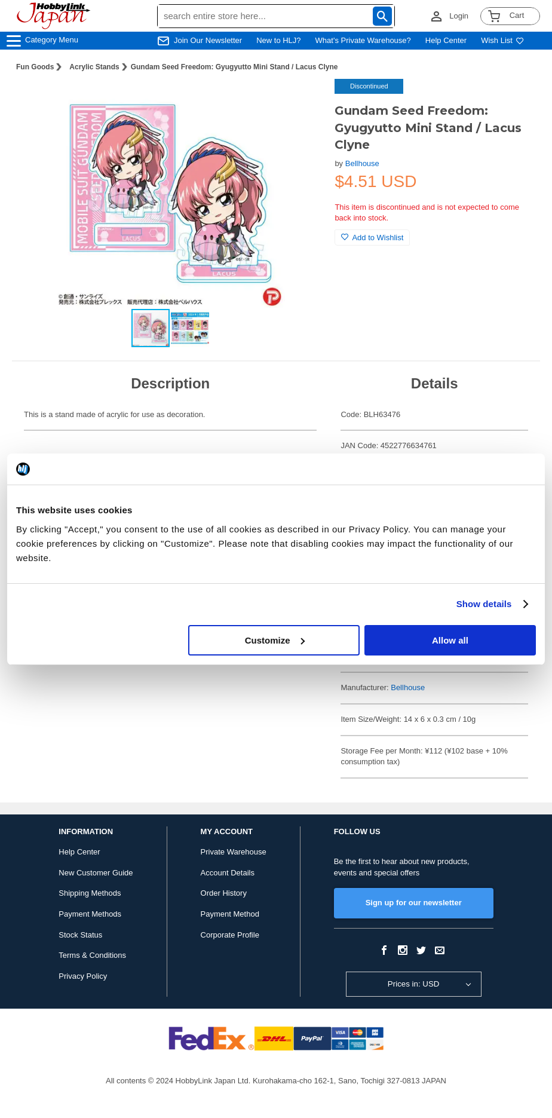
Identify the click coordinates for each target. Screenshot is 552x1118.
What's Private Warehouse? (363, 40)
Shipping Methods (90, 893)
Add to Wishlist (372, 237)
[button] (301, 100)
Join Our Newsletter (208, 40)
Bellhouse (362, 163)
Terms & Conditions (92, 955)
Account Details (227, 872)
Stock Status (80, 934)
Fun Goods (35, 67)
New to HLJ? (278, 40)
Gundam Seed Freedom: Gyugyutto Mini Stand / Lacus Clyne (234, 67)
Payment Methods (90, 913)
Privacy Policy (83, 976)
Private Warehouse (233, 851)
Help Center (446, 40)
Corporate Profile (230, 934)
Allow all (450, 640)
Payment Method (230, 913)
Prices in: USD (414, 983)
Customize (275, 640)
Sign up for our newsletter (414, 902)
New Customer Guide (96, 872)
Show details (484, 604)
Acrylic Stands (94, 67)
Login (458, 15)
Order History (224, 893)
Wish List (502, 40)
